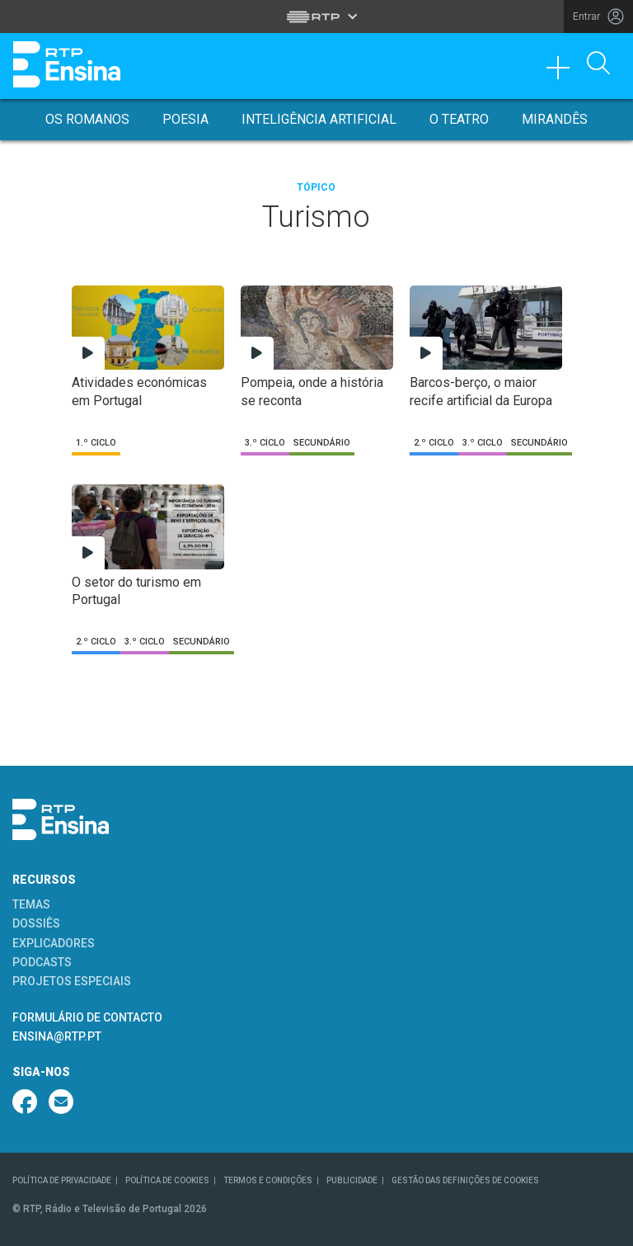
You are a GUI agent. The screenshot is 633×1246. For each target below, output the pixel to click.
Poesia (185, 119)
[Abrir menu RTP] (317, 16)
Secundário (321, 442)
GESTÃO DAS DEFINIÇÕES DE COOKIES (465, 1180)
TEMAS (31, 904)
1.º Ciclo (96, 442)
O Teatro (459, 119)
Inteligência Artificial (318, 119)
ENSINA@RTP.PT (56, 1036)
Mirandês (555, 119)
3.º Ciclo (265, 442)
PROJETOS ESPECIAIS (71, 981)
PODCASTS (42, 962)
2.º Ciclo (434, 442)
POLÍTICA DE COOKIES (167, 1180)
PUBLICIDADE (351, 1180)
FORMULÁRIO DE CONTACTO (87, 1017)
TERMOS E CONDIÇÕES (267, 1180)
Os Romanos (87, 119)
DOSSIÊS (36, 923)
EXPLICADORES (53, 943)
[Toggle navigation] (564, 71)
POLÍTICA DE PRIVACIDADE (61, 1180)
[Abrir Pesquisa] (598, 64)
